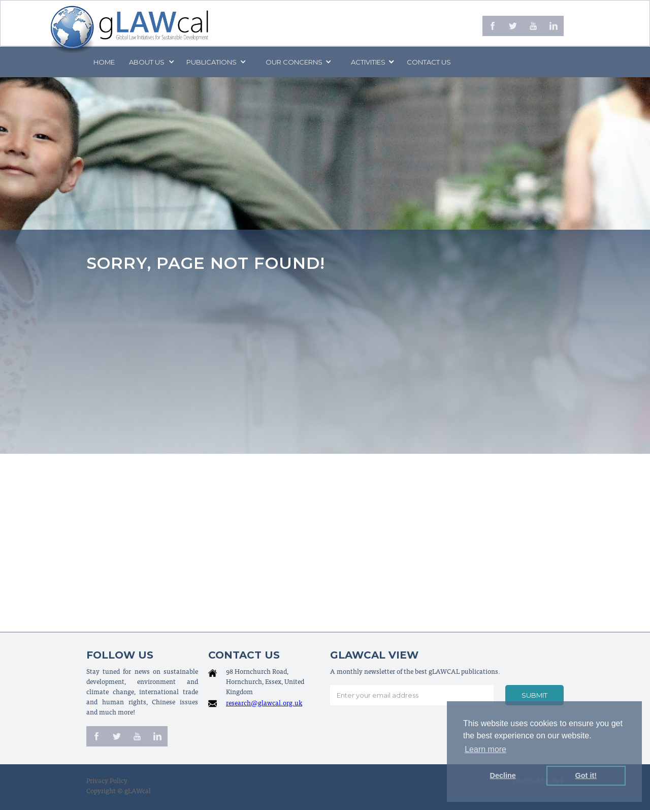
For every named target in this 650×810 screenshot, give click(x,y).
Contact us (429, 62)
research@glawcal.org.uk (264, 704)
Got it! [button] (586, 775)
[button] (151, 62)
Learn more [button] (485, 749)
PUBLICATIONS (211, 62)
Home (104, 62)
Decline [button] (503, 775)
